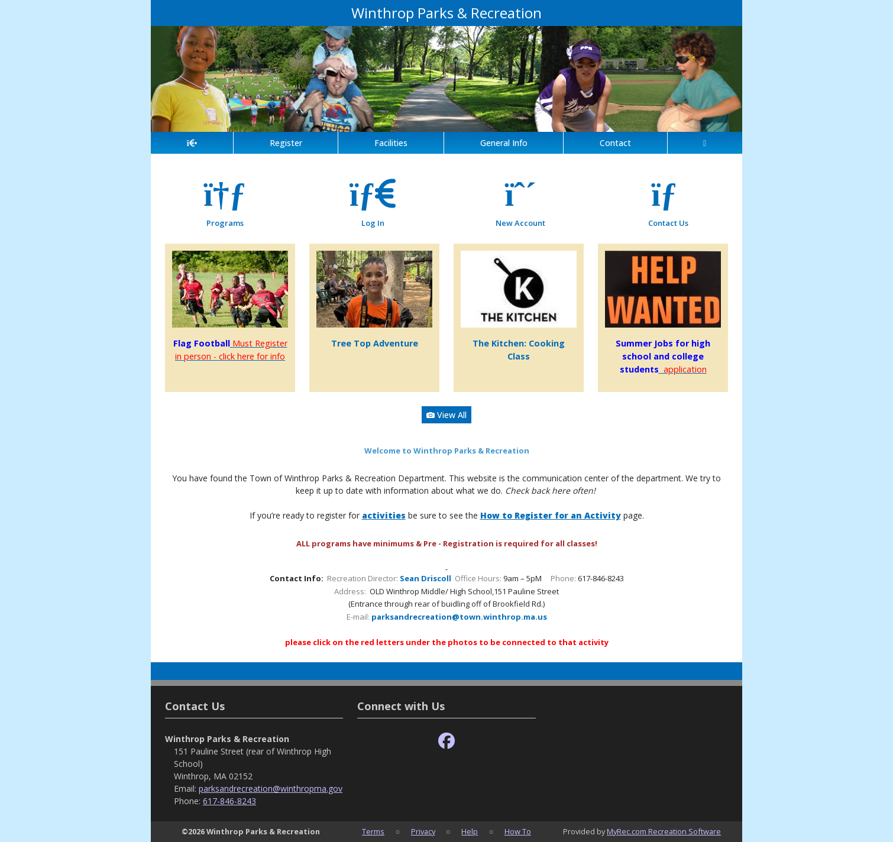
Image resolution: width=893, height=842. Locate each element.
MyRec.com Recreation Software (664, 831)
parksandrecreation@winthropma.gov (270, 788)
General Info (504, 142)
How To (517, 831)
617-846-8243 (229, 801)
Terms (373, 831)
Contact (615, 142)
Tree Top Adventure (374, 343)
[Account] (705, 143)
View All (446, 414)
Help (469, 831)
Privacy (423, 831)
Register (286, 142)
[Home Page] (192, 143)
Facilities (390, 142)
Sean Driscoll (425, 578)
